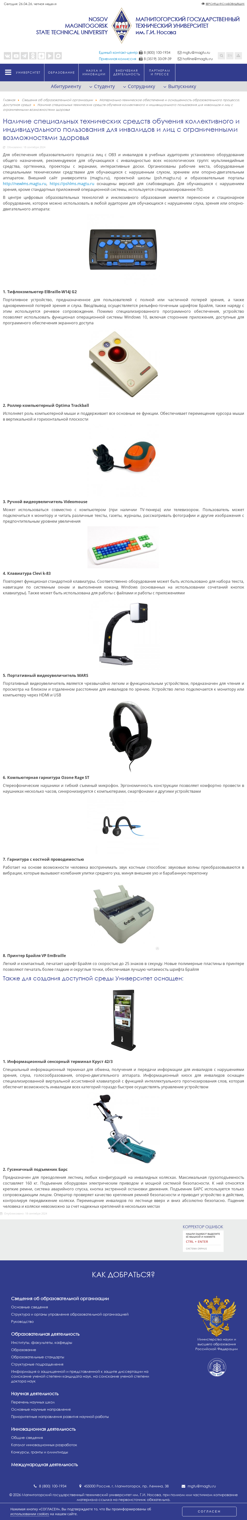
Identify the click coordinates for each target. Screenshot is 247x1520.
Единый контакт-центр (118, 52)
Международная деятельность (44, 1464)
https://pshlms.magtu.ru (72, 183)
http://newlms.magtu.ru (24, 183)
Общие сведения (27, 1437)
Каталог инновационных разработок (44, 1445)
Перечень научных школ (33, 1402)
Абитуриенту (66, 86)
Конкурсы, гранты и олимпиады (39, 1452)
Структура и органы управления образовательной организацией (70, 1314)
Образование (23, 1349)
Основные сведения (29, 1307)
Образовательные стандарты (37, 1357)
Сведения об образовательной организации (60, 1298)
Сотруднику (141, 86)
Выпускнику (182, 86)
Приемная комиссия (117, 58)
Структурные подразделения (37, 1364)
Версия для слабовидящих (225, 3)
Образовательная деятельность (45, 1334)
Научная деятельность (34, 1393)
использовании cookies (29, 1514)
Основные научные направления (41, 1409)
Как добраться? (123, 1274)
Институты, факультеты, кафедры (41, 1342)
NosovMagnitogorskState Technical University (72, 25)
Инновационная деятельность (43, 1429)
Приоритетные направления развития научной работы (60, 1416)
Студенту (104, 86)
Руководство (22, 1321)
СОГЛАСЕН (209, 1511)
